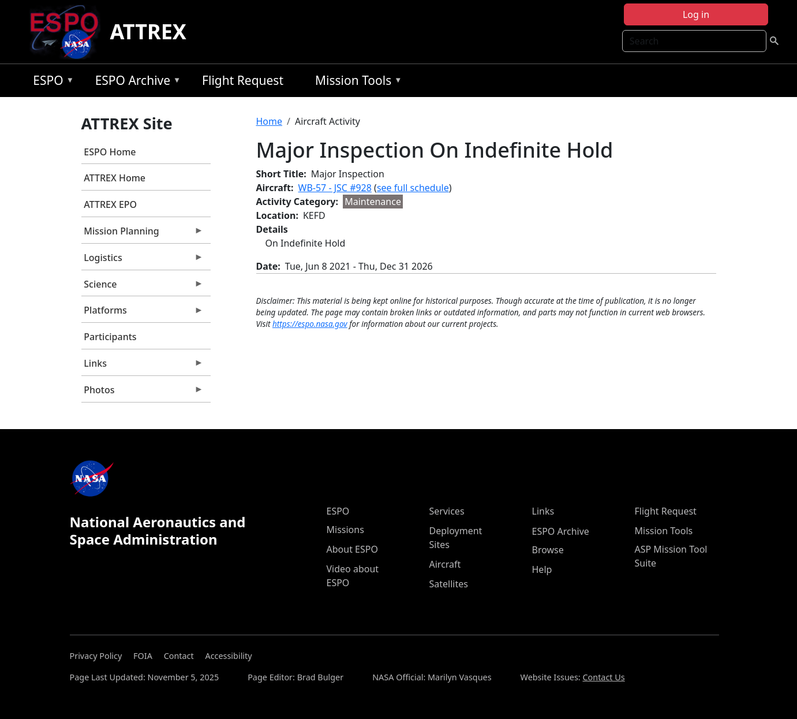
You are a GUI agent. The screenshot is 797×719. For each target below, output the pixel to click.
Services (447, 511)
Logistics (142, 260)
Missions (345, 529)
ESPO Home (110, 152)
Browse (548, 549)
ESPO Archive (135, 82)
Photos (142, 392)
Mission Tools (355, 82)
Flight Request (242, 80)
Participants (110, 336)
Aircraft (445, 564)
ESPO (50, 82)
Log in (696, 14)
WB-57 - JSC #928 (335, 187)
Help (542, 569)
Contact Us (603, 677)
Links (142, 366)
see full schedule (413, 187)
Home (269, 121)
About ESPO (352, 549)
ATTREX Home (114, 178)
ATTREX (148, 31)
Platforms (142, 313)
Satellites (448, 584)
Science (142, 287)
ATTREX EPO (110, 204)
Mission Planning (142, 234)
